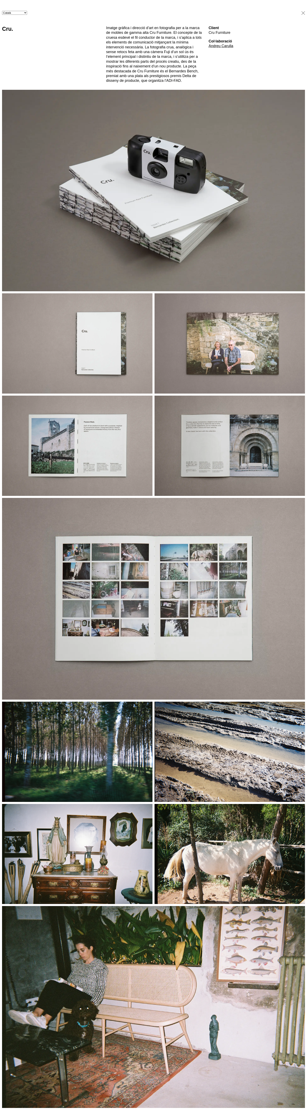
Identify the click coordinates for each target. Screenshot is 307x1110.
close (302, 13)
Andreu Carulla (220, 46)
